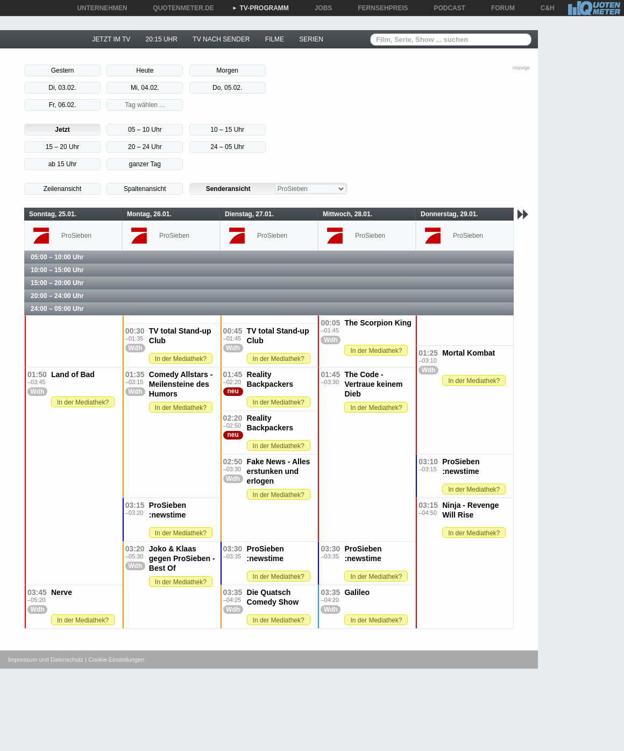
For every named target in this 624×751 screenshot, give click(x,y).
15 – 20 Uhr (63, 147)
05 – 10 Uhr (145, 129)
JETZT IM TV (111, 39)
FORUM (499, 8)
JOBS (319, 8)
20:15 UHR (162, 39)
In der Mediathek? (376, 351)
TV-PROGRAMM (260, 8)
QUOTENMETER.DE (179, 8)
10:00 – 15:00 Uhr (57, 270)
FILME (274, 39)
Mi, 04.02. (145, 87)
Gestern (62, 70)
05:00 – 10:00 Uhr (57, 257)
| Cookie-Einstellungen (114, 659)
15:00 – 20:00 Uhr (57, 283)
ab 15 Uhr (62, 164)
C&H (544, 8)
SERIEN (311, 39)
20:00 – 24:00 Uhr (57, 296)
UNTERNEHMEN (98, 8)
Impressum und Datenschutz (45, 659)
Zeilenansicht (63, 189)
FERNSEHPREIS (379, 8)
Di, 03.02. (62, 87)
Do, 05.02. (227, 87)
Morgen (227, 70)
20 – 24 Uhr (145, 147)
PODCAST (446, 8)
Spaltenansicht (145, 189)
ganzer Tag (145, 164)
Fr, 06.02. (62, 105)
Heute (144, 70)
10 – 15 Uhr (227, 129)
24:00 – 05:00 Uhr (57, 309)
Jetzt (62, 129)
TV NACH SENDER (221, 39)
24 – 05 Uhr (227, 147)
